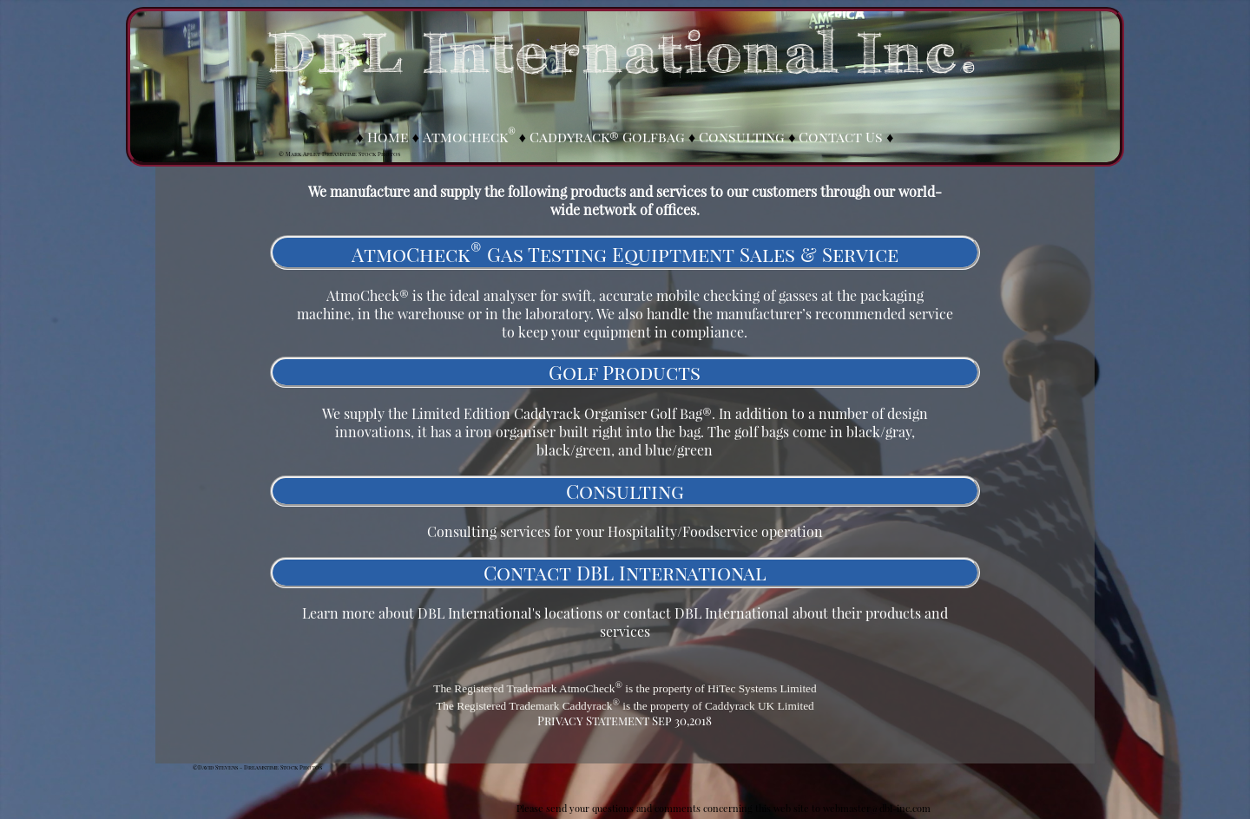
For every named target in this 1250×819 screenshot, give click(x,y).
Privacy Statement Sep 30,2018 (624, 720)
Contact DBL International (625, 573)
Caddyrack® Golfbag (607, 137)
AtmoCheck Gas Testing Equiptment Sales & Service (625, 254)
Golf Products (625, 372)
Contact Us (841, 137)
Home (388, 137)
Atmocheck (469, 137)
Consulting (742, 137)
